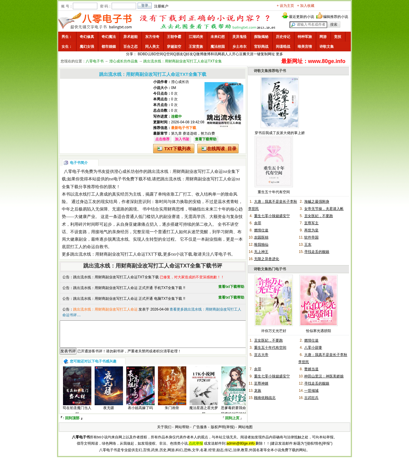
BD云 (147, 54)
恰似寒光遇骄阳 (318, 331)
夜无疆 (108, 413)
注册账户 (161, 6)
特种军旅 (305, 37)
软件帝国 (311, 237)
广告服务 (200, 432)
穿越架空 (174, 46)
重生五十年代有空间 (274, 192)
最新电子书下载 (183, 128)
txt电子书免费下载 (126, 179)
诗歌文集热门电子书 (270, 269)
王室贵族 (196, 46)
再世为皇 (311, 230)
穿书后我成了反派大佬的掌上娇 (280, 133)
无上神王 (261, 252)
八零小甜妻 (313, 347)
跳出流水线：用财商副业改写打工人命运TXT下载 (116, 254)
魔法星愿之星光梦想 (203, 416)
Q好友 (188, 54)
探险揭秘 (261, 37)
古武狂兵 (311, 398)
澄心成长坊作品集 (123, 61)
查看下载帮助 (205, 139)
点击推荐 (162, 139)
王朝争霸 (174, 37)
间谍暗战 (283, 46)
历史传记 (283, 37)
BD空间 (157, 54)
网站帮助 (182, 432)
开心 (235, 54)
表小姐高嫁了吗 (140, 413)
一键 (257, 54)
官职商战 (261, 46)
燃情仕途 (261, 230)
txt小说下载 (182, 254)
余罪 (257, 223)
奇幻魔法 (109, 37)
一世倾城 (311, 390)
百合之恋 (130, 46)
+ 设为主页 (285, 6)
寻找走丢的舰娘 (316, 252)
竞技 (337, 37)
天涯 (249, 54)
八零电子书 (95, 61)
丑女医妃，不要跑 (318, 216)
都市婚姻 (109, 46)
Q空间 (168, 54)
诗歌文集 (326, 46)
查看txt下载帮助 (231, 287)
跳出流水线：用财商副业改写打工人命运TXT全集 (182, 61)
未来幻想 (217, 37)
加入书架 (182, 139)
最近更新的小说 (301, 17)
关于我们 (164, 432)
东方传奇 (152, 37)
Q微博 (198, 54)
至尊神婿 (261, 383)
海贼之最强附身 (316, 201)
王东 (307, 244)
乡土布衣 (239, 46)
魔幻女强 (87, 46)
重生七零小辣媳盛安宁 (272, 216)
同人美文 (152, 46)
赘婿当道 (311, 369)
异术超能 (130, 37)
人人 (228, 54)
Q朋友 (178, 54)
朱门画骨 (172, 413)
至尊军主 (311, 223)
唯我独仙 (261, 244)
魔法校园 (217, 46)
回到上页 (232, 423)
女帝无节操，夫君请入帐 (324, 209)
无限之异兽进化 (266, 259)
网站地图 (245, 432)
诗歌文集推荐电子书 (270, 71)
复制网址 (268, 54)
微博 (206, 54)
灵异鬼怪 (239, 37)
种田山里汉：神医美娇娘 (324, 376)
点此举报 (196, 449)
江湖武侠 (196, 37)
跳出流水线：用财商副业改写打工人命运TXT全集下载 (116, 277)
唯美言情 (305, 46)
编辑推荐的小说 (335, 17)
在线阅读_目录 (221, 148)
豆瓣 (242, 54)
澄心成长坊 (180, 82)
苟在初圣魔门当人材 (77, 416)
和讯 (214, 54)
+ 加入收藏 (305, 6)
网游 (323, 37)
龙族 (257, 390)
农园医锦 (261, 237)
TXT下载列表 (177, 148)
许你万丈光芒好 (273, 331)
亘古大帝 (261, 355)
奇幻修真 (87, 37)
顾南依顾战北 (265, 398)
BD (140, 54)
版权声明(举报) (223, 432)
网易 (221, 54)
